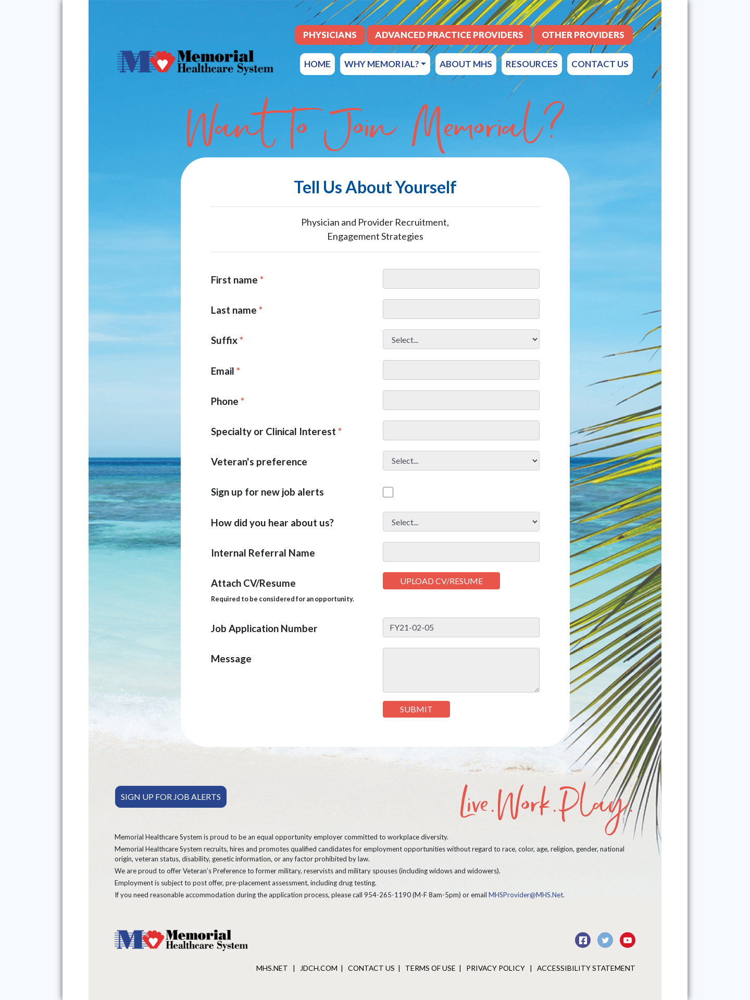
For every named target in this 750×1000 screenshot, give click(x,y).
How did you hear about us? (272, 522)
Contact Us (600, 63)
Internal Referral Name (263, 553)
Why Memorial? (385, 63)
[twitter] (606, 938)
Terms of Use (430, 968)
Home (317, 63)
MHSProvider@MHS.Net (526, 895)
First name (237, 280)
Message (231, 658)
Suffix (227, 340)
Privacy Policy (496, 968)
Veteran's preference (259, 461)
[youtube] (627, 938)
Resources (532, 63)
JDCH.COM (319, 968)
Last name (236, 310)
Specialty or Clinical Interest (276, 431)
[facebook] (583, 938)
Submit (416, 709)
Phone (227, 401)
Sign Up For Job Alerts (171, 796)
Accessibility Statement (586, 968)
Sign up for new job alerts (267, 492)
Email (225, 371)
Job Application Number (264, 628)
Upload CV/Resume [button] (441, 581)
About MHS (466, 63)
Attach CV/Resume (282, 590)
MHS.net (273, 968)
